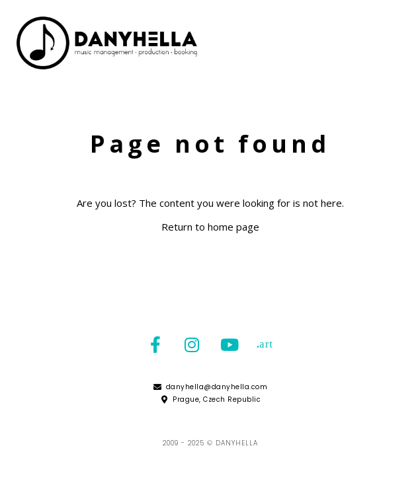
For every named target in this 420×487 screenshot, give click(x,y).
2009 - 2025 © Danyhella (210, 443)
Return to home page (210, 226)
